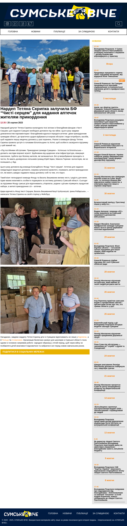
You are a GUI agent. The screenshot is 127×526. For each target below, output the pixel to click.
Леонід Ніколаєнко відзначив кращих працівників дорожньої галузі (108, 335)
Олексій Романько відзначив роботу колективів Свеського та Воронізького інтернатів (108, 145)
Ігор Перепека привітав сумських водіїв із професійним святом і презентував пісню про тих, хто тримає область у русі (109, 303)
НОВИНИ (96, 41)
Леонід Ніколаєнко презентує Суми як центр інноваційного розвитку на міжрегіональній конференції (107, 387)
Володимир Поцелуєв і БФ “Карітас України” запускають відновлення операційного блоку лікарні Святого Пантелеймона (109, 470)
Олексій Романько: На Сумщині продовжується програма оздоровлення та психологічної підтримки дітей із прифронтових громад (109, 87)
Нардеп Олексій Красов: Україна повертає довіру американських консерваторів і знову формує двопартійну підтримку (108, 157)
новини (35, 31)
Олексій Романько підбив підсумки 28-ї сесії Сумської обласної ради (106, 262)
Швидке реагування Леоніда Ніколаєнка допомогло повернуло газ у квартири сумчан (109, 366)
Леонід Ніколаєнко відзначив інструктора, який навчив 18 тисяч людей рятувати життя (107, 282)
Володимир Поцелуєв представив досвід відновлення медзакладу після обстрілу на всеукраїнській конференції (108, 422)
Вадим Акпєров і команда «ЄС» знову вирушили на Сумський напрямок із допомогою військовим (108, 214)
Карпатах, (82, 337)
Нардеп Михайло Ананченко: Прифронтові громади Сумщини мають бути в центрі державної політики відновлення (108, 226)
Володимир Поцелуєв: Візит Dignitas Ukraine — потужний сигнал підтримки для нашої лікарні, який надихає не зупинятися (107, 249)
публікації (59, 31)
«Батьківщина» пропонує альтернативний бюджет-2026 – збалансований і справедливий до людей (108, 409)
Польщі (5, 340)
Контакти (113, 31)
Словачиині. (17, 340)
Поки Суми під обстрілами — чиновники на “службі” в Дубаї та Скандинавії (109, 346)
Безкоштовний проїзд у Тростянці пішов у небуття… (109, 203)
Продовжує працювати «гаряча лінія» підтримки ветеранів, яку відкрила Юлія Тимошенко (108, 74)
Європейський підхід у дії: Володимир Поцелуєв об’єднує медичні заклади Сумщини (108, 324)
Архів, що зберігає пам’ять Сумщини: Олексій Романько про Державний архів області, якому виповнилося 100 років (109, 110)
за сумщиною (86, 31)
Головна (13, 31)
